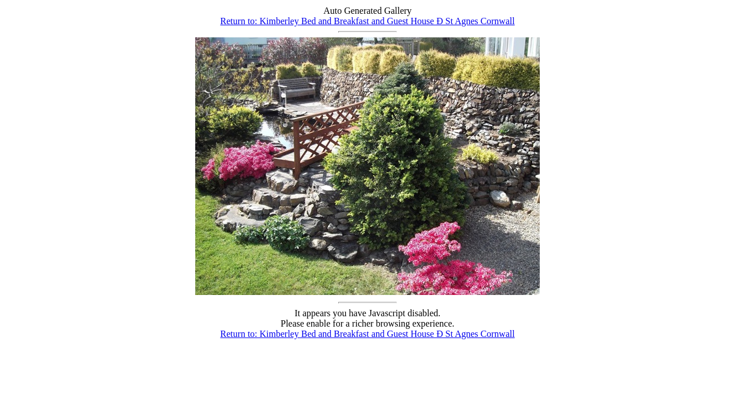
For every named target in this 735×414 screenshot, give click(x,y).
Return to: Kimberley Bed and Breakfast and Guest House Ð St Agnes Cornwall (367, 21)
